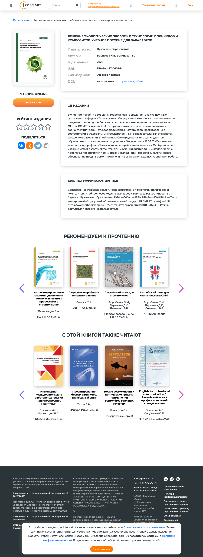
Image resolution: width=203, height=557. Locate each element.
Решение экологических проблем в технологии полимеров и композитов (82, 20)
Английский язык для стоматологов (119, 294)
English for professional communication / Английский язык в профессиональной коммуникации (154, 397)
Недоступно (33, 102)
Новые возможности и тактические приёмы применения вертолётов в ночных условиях (119, 397)
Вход (190, 5)
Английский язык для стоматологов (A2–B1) (154, 294)
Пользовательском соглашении (144, 527)
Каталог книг (21, 20)
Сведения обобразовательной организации (103, 5)
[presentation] (21, 288)
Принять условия (101, 549)
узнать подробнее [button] (132, 81)
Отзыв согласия (172, 515)
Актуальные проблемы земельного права (84, 294)
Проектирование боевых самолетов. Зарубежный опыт (84, 394)
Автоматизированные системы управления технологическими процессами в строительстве (49, 298)
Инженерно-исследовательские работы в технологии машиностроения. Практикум (49, 397)
